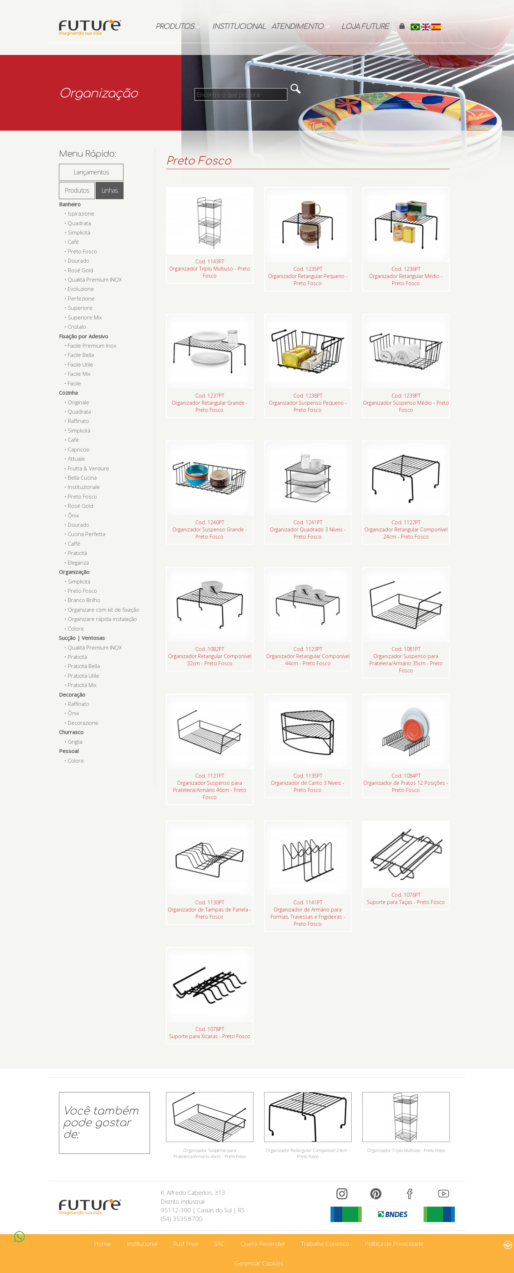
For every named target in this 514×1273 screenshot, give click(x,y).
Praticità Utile (83, 675)
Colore (76, 628)
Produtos (174, 26)
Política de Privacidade (394, 1243)
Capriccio (79, 449)
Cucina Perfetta (86, 533)
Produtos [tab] (77, 190)
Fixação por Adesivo (83, 336)
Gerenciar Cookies (259, 1263)
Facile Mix (79, 373)
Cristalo (77, 326)
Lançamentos (91, 172)
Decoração (72, 694)
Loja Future (365, 26)
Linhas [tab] (109, 190)
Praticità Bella (84, 666)
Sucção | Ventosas (82, 637)
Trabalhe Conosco (325, 1243)
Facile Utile (80, 364)
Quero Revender (263, 1243)
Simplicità (79, 232)
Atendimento (297, 26)
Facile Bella (81, 354)
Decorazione (83, 722)
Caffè (74, 543)
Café (73, 241)
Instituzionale (84, 486)
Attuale (76, 458)
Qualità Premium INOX (95, 279)
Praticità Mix (82, 684)
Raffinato (78, 420)
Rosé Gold (80, 270)
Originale (78, 402)
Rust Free (185, 1243)
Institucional (239, 26)
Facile (74, 383)
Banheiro (70, 204)
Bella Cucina (82, 477)
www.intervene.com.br (482, 1244)
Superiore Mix (85, 317)
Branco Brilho (84, 599)
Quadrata (79, 223)
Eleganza (78, 562)
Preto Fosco (82, 251)
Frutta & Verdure (88, 468)
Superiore (80, 307)
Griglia (75, 741)
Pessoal (69, 750)
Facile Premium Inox (92, 345)
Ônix (73, 515)
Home (102, 1243)
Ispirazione (81, 213)
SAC (219, 1243)
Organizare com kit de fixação (103, 609)
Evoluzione (81, 288)
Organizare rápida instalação (102, 618)
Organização (74, 571)
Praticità (77, 552)
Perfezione (81, 298)
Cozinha (68, 392)
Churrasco (71, 732)
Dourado (78, 260)
